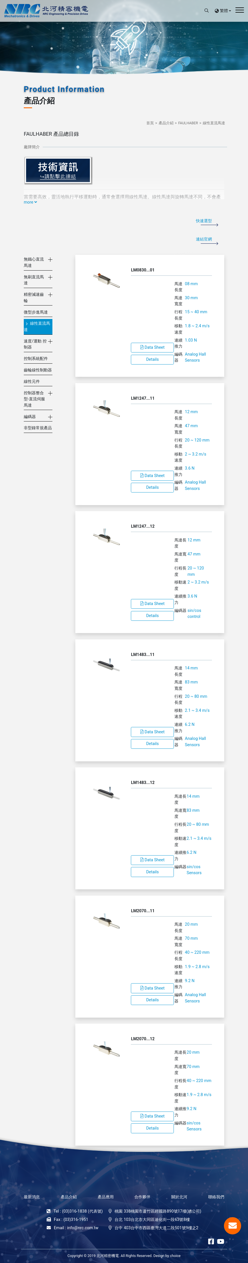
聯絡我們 (216, 1197)
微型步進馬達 (36, 312)
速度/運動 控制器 (35, 344)
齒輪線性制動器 (38, 370)
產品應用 (106, 1197)
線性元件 (32, 381)
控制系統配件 (36, 358)
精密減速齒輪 (34, 297)
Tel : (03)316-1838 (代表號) (78, 1211)
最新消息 (32, 1197)
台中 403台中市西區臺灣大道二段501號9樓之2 (156, 1227)
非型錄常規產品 (38, 427)
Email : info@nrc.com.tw (76, 1227)
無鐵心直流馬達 (34, 262)
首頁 (150, 123)
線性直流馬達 (214, 123)
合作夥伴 (142, 1197)
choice (175, 1256)
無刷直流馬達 (34, 280)
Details (152, 359)
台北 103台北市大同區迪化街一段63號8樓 (152, 1219)
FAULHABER (188, 123)
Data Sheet (152, 347)
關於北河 (179, 1197)
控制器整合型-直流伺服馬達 (34, 399)
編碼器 (30, 416)
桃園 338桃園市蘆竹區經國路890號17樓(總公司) (158, 1211)
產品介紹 (166, 123)
